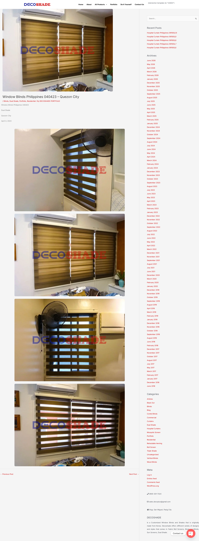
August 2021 (152, 264)
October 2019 (152, 297)
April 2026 (151, 68)
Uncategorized (153, 454)
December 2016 (153, 382)
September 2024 (153, 138)
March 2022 (151, 249)
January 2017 (152, 379)
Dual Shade (14, 101)
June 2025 (151, 105)
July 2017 (150, 364)
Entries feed (152, 479)
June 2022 (151, 238)
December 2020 (153, 275)
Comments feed (153, 482)
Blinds (6, 101)
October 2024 (152, 134)
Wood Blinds (152, 462)
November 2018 (153, 327)
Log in (149, 475)
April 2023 (151, 201)
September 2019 (153, 301)
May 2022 (151, 242)
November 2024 (153, 131)
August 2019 (152, 305)
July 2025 (151, 101)
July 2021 (150, 268)
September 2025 (153, 94)
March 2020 (151, 279)
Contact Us (139, 4)
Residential (31, 101)
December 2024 (153, 127)
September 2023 (153, 183)
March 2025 (151, 116)
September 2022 (153, 227)
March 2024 (151, 160)
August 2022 (152, 231)
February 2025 (153, 120)
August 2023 (152, 186)
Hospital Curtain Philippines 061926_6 (161, 48)
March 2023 (151, 205)
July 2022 (151, 234)
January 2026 (152, 79)
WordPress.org (153, 486)
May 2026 (151, 64)
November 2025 (153, 86)
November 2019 (153, 294)
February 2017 (152, 375)
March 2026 (151, 72)
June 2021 (151, 271)
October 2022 (152, 223)
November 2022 (153, 220)
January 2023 (152, 212)
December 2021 (153, 253)
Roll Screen (151, 447)
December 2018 (153, 323)
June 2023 (151, 194)
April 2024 (151, 157)
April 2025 (151, 112)
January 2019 (152, 320)
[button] (106, 4)
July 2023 (151, 190)
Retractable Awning (154, 443)
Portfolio (113, 4)
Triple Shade (152, 451)
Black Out (150, 403)
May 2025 (151, 109)
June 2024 (151, 149)
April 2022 (151, 246)
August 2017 (152, 360)
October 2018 (152, 331)
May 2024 (151, 153)
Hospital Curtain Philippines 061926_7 (161, 44)
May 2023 (151, 197)
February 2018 (152, 345)
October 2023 (152, 179)
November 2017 (153, 353)
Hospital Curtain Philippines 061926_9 (161, 37)
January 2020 (152, 286)
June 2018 (151, 342)
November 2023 (153, 175)
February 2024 (153, 164)
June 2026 (151, 60)
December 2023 (153, 172)
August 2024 (152, 142)
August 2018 (152, 338)
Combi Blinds (152, 414)
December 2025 (153, 83)
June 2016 (151, 386)
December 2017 (153, 349)
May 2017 (150, 368)
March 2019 (151, 312)
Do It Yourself (126, 4)
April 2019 (151, 308)
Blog (149, 410)
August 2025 (152, 98)
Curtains (150, 421)
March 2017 (151, 371)
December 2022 (153, 216)
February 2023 (153, 208)
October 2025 (152, 90)
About (89, 4)
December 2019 (153, 290)
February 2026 (153, 75)
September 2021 (153, 260)
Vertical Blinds (152, 458)
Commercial (151, 418)
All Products (101, 4)
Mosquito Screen (153, 432)
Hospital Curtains (153, 429)
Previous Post (6, 474)
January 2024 (152, 168)
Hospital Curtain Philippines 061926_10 (162, 33)
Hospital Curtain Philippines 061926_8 (161, 40)
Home (80, 4)
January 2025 (152, 123)
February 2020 (153, 282)
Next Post (134, 474)
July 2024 (151, 146)
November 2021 (153, 257)
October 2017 (152, 356)
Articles (150, 399)
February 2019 (152, 316)
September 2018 (153, 334)
